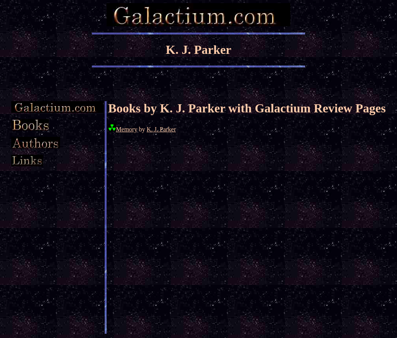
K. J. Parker (161, 129)
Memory (126, 129)
